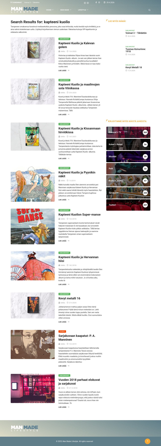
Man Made (66, 10)
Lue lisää (63, 70)
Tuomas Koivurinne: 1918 (136, 50)
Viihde (50, 10)
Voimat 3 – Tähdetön (31, 2)
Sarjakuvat (64, 39)
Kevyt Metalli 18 (134, 67)
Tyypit (62, 331)
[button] (85, 3)
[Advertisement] (128, 99)
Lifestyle (83, 10)
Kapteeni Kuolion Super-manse (79, 214)
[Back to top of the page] (148, 441)
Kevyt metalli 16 (69, 298)
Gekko (63, 51)
